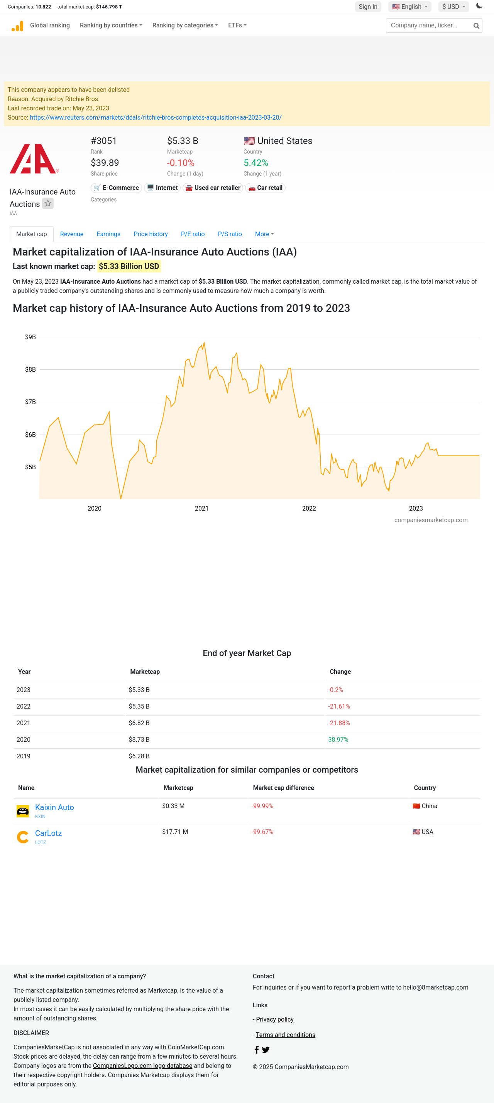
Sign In (368, 6)
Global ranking (50, 25)
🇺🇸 (407, 6)
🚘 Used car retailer (212, 187)
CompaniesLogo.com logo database (142, 1065)
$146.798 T (109, 7)
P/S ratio (230, 234)
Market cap (31, 234)
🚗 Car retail (265, 187)
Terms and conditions (285, 1035)
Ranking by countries (109, 25)
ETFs (235, 25)
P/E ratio (193, 234)
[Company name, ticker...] (434, 25)
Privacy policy (275, 1019)
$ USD (451, 6)
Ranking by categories (182, 25)
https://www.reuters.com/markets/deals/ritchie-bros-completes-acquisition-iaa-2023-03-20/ (156, 117)
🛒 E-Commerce (116, 187)
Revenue (72, 234)
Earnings (108, 234)
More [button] (262, 234)
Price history (151, 234)
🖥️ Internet (162, 187)
